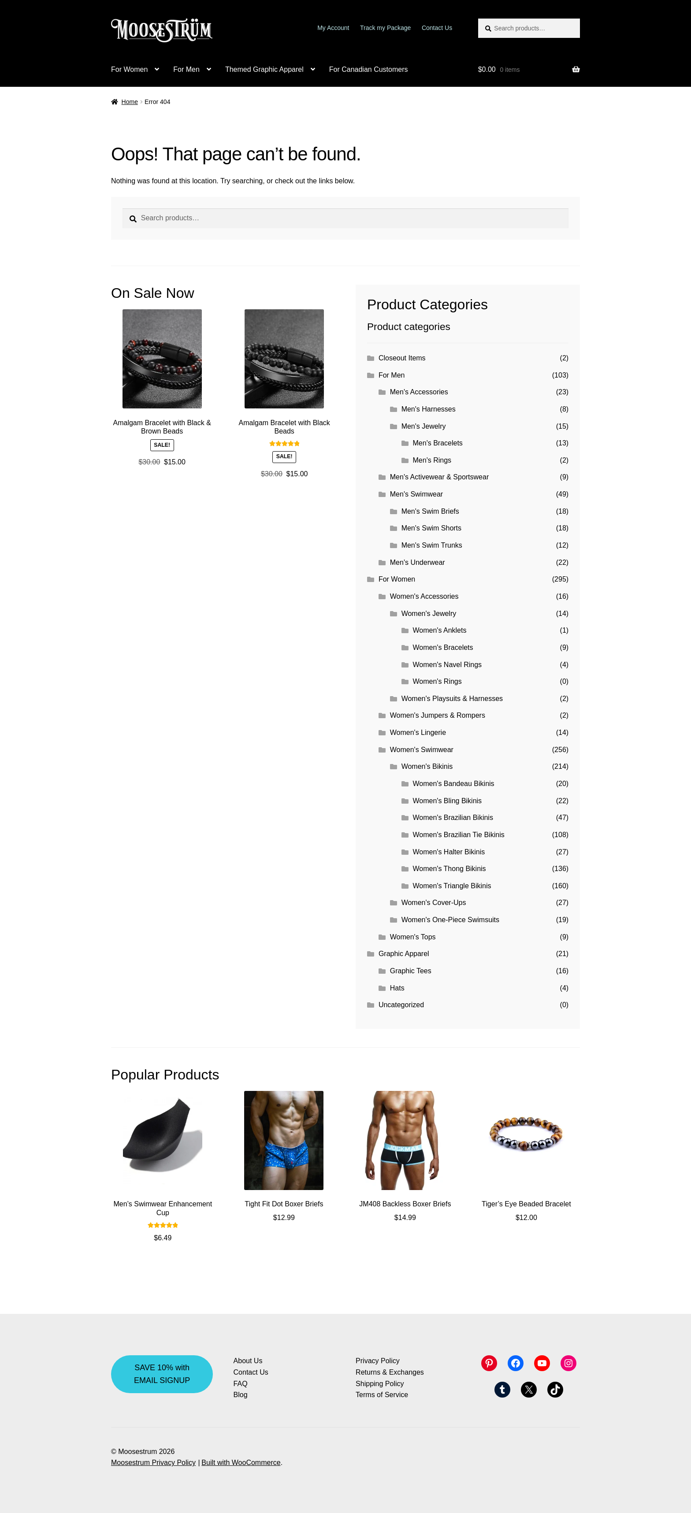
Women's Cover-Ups (433, 902)
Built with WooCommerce (240, 1462)
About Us (248, 1361)
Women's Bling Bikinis (447, 801)
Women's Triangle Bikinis (452, 886)
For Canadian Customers (368, 69)
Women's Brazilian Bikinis (453, 817)
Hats (397, 988)
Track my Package (385, 27)
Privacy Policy (378, 1361)
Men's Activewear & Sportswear (439, 477)
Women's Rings (437, 681)
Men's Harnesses (428, 409)
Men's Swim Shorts (431, 528)
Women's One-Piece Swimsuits (450, 919)
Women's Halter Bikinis (449, 852)
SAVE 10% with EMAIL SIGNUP (162, 1374)
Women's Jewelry (429, 613)
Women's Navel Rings (447, 664)
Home (130, 101)
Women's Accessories (424, 596)
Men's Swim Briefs (430, 511)
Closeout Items (402, 358)
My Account (333, 27)
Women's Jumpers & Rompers (437, 715)
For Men (186, 69)
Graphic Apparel (404, 953)
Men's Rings (432, 460)
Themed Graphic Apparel (264, 69)
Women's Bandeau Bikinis (453, 783)
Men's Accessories (419, 392)
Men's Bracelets (438, 443)
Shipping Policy (380, 1383)
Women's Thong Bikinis (449, 868)
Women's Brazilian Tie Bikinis (459, 834)
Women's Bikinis (427, 766)
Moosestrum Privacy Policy (153, 1462)
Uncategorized (401, 1005)
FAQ (241, 1383)
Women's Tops (413, 937)
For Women (129, 69)
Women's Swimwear (421, 749)
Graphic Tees (410, 971)
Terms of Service (382, 1394)
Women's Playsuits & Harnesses (452, 698)
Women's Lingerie (418, 732)
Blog (241, 1394)
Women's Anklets (440, 630)
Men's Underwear (417, 562)
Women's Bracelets (443, 647)
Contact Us (437, 27)
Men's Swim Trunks (431, 545)
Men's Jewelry (423, 426)
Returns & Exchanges (390, 1372)
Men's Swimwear (416, 494)
